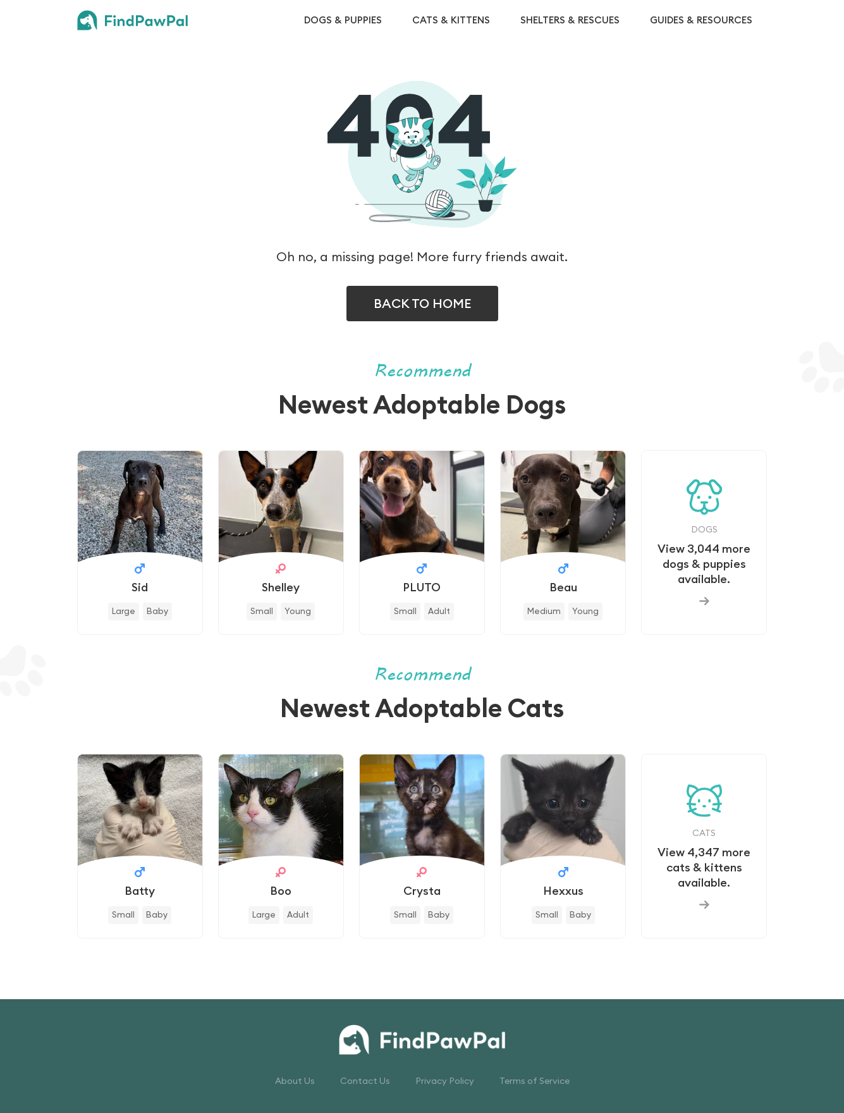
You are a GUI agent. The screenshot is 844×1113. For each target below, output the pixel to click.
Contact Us (365, 1080)
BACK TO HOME (422, 303)
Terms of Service (534, 1080)
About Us (295, 1080)
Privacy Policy (444, 1080)
